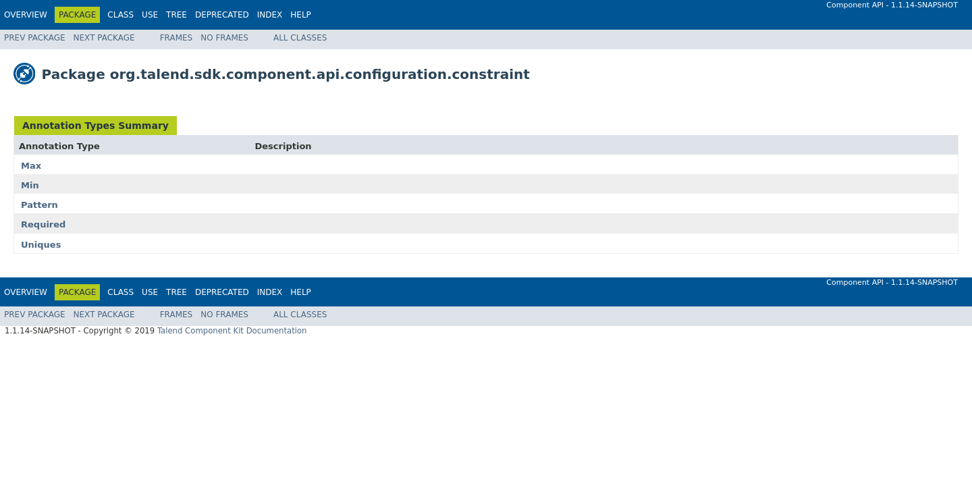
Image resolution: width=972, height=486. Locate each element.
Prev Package (34, 38)
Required (43, 224)
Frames (176, 38)
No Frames (224, 38)
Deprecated (222, 15)
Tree (176, 15)
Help (300, 15)
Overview (25, 15)
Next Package (104, 38)
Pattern (39, 205)
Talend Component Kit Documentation (232, 330)
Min (30, 185)
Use (150, 15)
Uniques (41, 245)
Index (270, 15)
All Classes (300, 38)
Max (31, 166)
